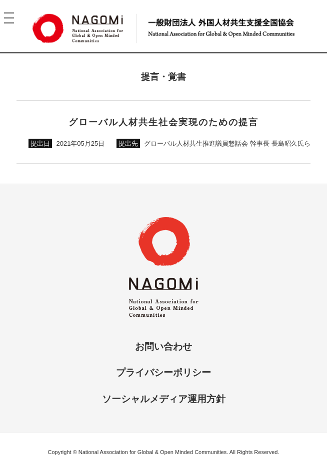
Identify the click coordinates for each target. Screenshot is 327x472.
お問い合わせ (163, 346)
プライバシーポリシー (163, 372)
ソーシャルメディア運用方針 (164, 399)
